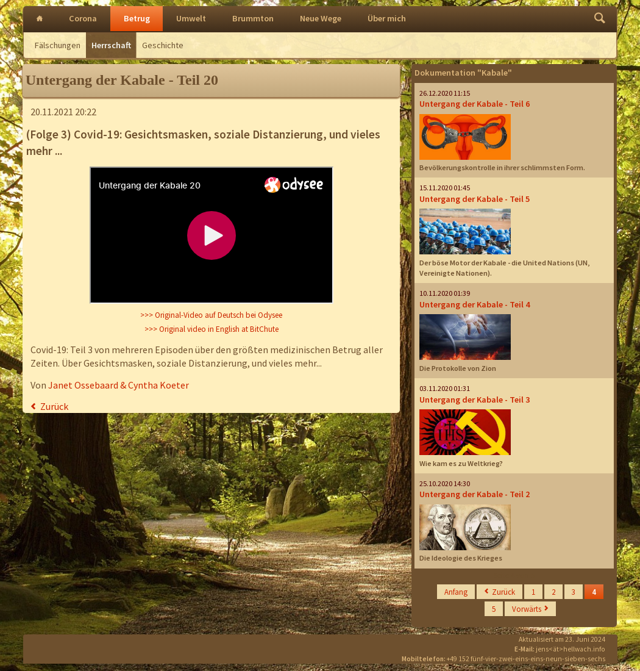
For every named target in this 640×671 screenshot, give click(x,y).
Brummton (253, 18)
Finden (599, 19)
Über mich (387, 18)
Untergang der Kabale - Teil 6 (474, 103)
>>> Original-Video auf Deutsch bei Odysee (211, 315)
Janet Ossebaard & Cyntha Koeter (118, 385)
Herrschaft (111, 45)
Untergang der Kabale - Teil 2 (474, 494)
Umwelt (191, 18)
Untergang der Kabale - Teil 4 (474, 304)
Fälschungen (57, 45)
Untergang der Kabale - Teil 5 (474, 198)
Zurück (54, 406)
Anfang (456, 592)
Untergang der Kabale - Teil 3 (474, 399)
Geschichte (162, 45)
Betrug (137, 18)
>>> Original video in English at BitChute (211, 329)
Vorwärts (526, 609)
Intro (39, 19)
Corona (83, 18)
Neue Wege (320, 18)
